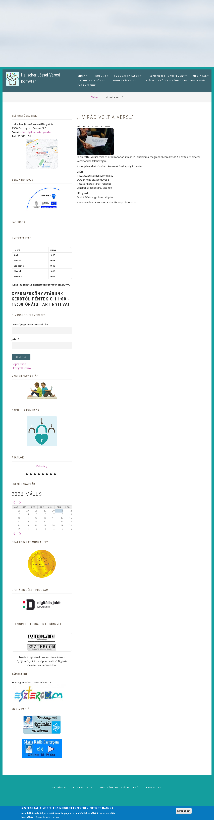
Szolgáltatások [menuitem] (127, 76)
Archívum (59, 787)
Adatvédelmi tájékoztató (119, 787)
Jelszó (15, 339)
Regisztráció (19, 364)
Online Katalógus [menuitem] (91, 80)
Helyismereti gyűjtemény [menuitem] (166, 76)
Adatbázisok (82, 787)
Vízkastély (42, 466)
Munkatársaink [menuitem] (124, 80)
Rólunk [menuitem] (100, 76)
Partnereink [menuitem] (87, 85)
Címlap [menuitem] (82, 75)
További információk (47, 817)
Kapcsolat (154, 787)
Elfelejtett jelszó (21, 368)
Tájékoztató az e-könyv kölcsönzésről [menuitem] (175, 80)
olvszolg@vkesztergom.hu (36, 132)
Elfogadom (183, 810)
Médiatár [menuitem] (199, 76)
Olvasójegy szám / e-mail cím (30, 324)
